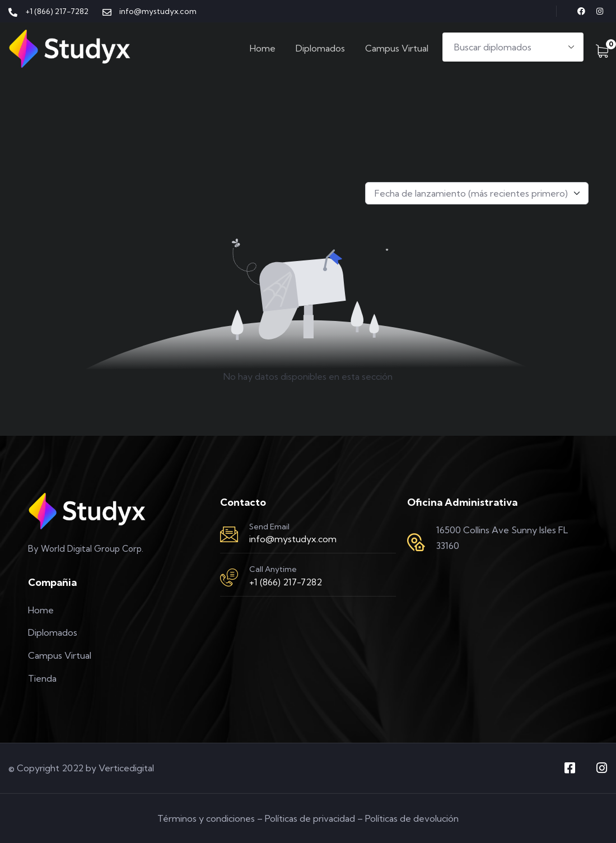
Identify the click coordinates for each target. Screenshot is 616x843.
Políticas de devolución (412, 818)
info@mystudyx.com (293, 538)
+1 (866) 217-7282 (285, 582)
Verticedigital (126, 768)
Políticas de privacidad (310, 818)
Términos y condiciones (206, 818)
